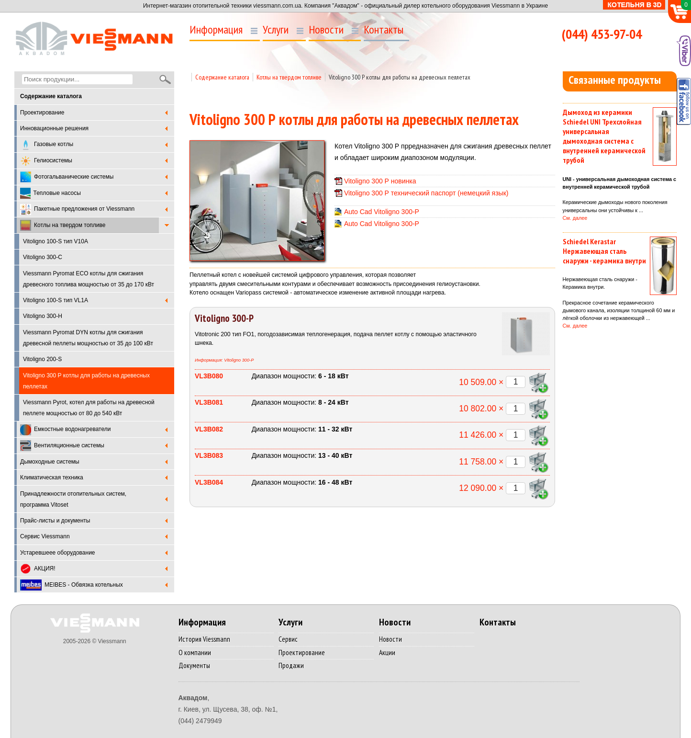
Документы (194, 665)
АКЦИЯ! (38, 568)
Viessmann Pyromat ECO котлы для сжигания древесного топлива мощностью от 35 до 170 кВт (88, 279)
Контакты (383, 29)
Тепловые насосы (50, 193)
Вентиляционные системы (62, 445)
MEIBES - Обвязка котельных (71, 584)
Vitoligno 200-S (42, 359)
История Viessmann (204, 639)
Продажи (291, 665)
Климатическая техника (51, 477)
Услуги (276, 29)
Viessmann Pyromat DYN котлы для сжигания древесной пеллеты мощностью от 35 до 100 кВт (88, 338)
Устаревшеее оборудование (57, 552)
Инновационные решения (54, 128)
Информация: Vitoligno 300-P (224, 360)
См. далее (575, 218)
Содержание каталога (222, 77)
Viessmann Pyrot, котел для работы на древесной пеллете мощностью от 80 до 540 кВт (89, 408)
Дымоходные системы (49, 461)
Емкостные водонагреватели (65, 429)
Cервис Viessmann (45, 536)
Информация (216, 29)
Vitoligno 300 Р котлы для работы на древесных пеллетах (399, 77)
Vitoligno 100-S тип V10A (55, 241)
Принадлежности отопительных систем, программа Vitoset (73, 499)
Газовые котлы (46, 144)
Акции (387, 652)
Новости (326, 29)
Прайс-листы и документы (55, 520)
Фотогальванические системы (66, 176)
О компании (194, 652)
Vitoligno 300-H (42, 316)
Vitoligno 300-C (42, 257)
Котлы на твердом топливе (62, 225)
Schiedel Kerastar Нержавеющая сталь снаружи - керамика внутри (604, 251)
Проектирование (42, 112)
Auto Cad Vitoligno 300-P (381, 212)
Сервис (288, 639)
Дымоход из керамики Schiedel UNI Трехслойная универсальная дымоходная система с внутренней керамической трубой (604, 136)
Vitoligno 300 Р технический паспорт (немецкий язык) (426, 193)
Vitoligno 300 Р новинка (380, 181)
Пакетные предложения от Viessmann (77, 209)
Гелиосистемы (46, 161)
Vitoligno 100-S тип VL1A (55, 300)
